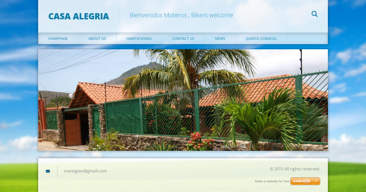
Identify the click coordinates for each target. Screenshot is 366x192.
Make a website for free (272, 181)
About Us (97, 38)
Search (315, 14)
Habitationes (139, 38)
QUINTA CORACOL (261, 38)
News (220, 38)
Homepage (58, 38)
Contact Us (183, 38)
